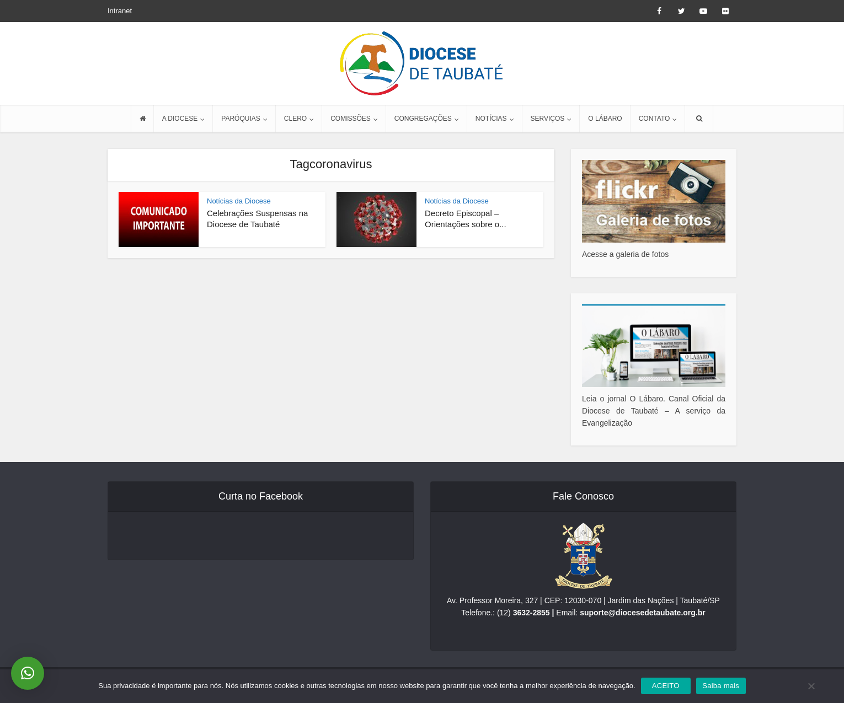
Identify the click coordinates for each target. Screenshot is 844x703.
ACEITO (666, 685)
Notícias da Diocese (239, 201)
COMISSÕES (350, 118)
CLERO (295, 118)
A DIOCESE (180, 118)
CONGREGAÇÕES (423, 118)
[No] (811, 685)
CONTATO (654, 118)
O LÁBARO (605, 118)
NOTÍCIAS (491, 118)
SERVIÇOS (548, 118)
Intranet (120, 11)
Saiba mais (720, 685)
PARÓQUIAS (240, 118)
